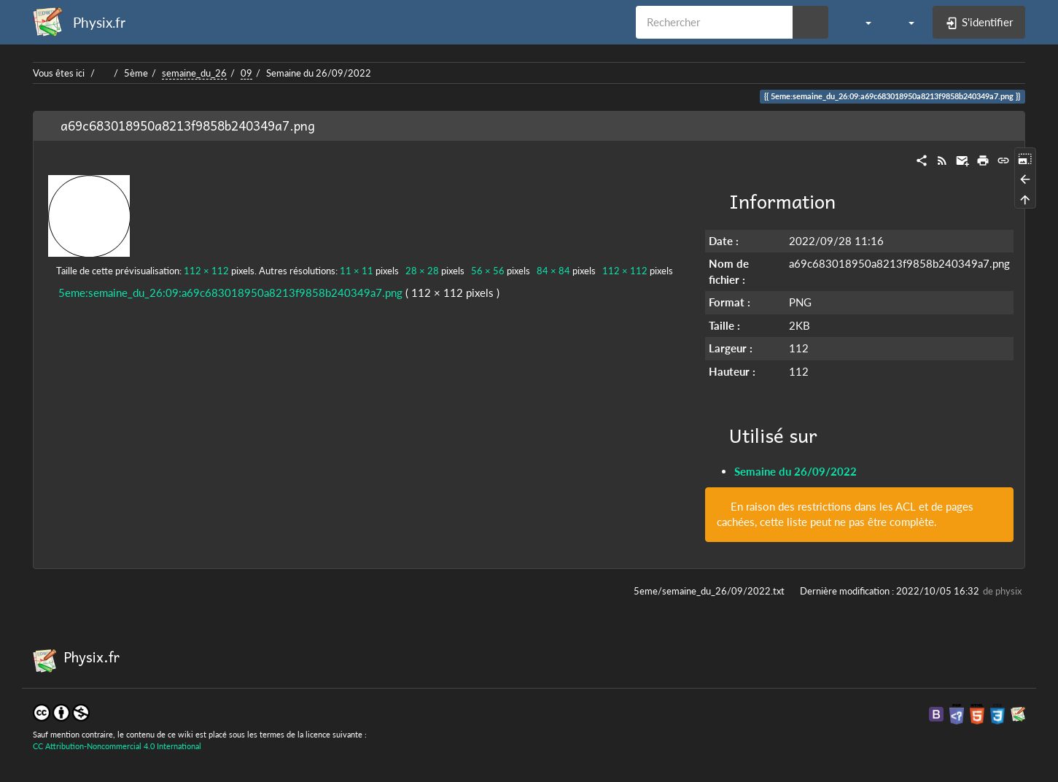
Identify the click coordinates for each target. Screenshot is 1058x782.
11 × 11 (356, 270)
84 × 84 (553, 270)
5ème (136, 73)
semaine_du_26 (194, 73)
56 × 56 (488, 270)
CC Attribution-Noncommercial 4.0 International (117, 746)
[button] (860, 22)
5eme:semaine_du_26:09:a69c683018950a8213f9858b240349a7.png (230, 292)
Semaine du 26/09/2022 (318, 73)
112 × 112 (206, 270)
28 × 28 (422, 270)
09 (246, 73)
